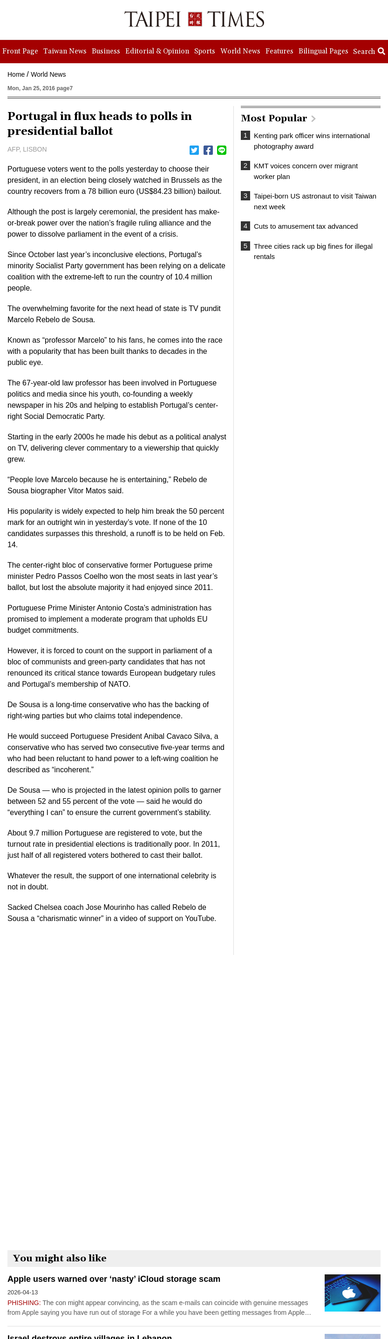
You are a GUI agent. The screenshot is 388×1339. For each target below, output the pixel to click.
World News (48, 74)
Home (16, 74)
